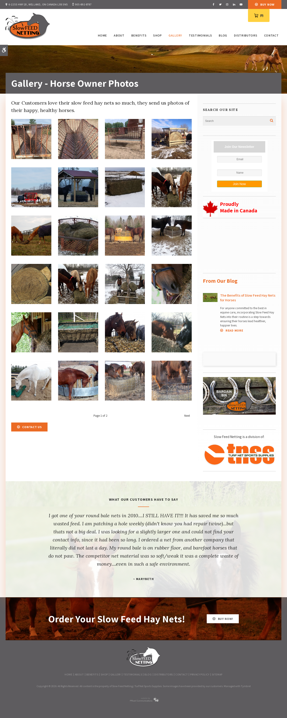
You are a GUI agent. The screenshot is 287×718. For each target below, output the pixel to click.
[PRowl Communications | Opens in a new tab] (143, 700)
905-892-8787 (83, 4)
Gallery (175, 35)
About (118, 35)
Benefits (138, 35)
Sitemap (217, 673)
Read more (234, 330)
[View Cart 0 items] (259, 15)
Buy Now (267, 4)
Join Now (239, 183)
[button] (31, 157)
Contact (270, 35)
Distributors (245, 35)
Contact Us (32, 426)
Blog (222, 35)
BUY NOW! (225, 618)
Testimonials (199, 35)
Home (102, 35)
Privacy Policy (199, 673)
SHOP (157, 35)
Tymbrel (246, 685)
